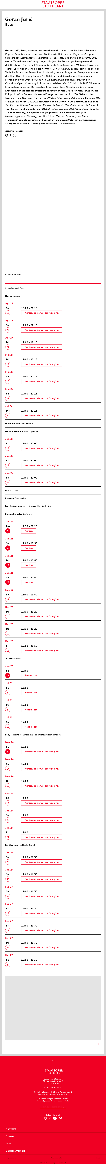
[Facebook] (10, 135)
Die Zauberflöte (13, 431)
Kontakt (11, 1129)
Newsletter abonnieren (52, 1107)
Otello (8, 490)
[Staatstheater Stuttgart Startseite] (53, 4)
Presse (10, 1136)
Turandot (10, 658)
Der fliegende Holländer (17, 845)
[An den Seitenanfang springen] (53, 1060)
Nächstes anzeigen (98, 1044)
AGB (98, 1158)
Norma (8, 296)
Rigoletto (9, 498)
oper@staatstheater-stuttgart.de (53, 1094)
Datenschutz (56, 1158)
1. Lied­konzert (12, 288)
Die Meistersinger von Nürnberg (20, 506)
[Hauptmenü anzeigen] (3, 4)
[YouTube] (55, 1118)
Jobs (8, 1143)
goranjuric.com (14, 130)
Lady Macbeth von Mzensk (18, 734)
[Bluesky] (60, 1118)
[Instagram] (6, 135)
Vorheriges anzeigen (6, 1044)
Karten (29, 530)
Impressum (11, 1158)
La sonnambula (13, 423)
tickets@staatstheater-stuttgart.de (53, 1101)
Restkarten (31, 675)
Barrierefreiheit (15, 1150)
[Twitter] (14, 135)
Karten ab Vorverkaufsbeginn (42, 312)
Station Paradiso (13, 514)
